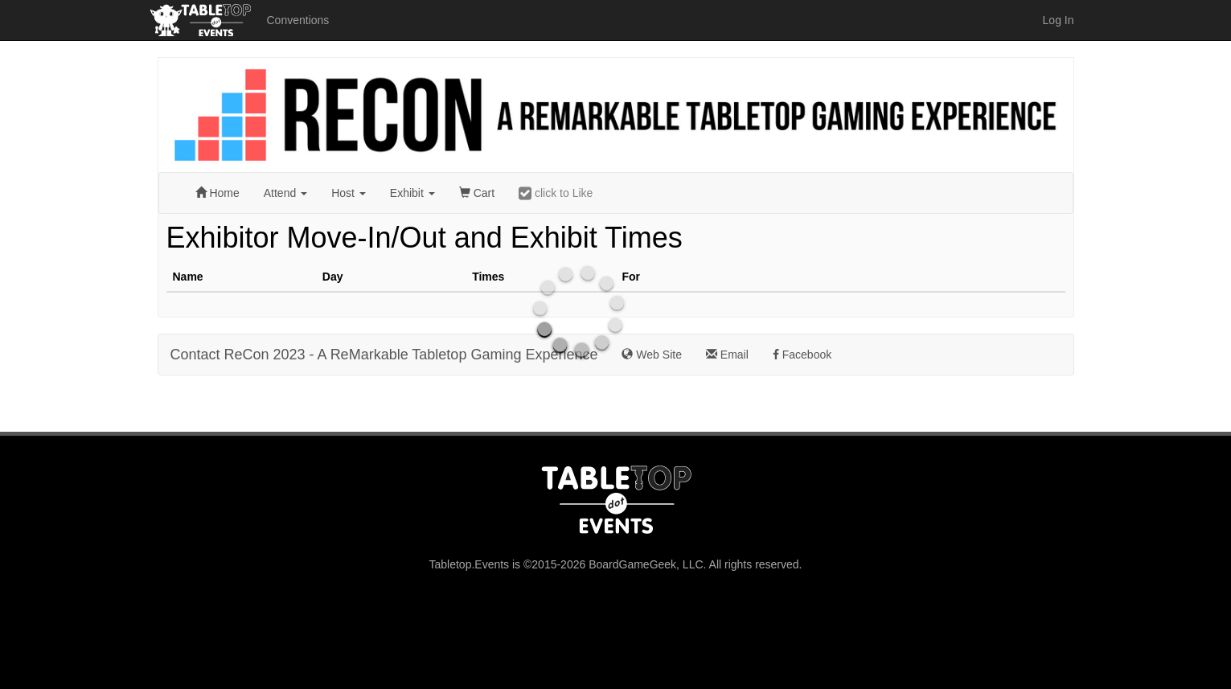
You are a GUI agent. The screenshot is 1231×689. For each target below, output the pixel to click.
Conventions (298, 20)
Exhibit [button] (412, 193)
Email (727, 354)
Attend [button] (285, 193)
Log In (1058, 20)
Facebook (802, 354)
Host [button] (348, 193)
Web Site (651, 354)
